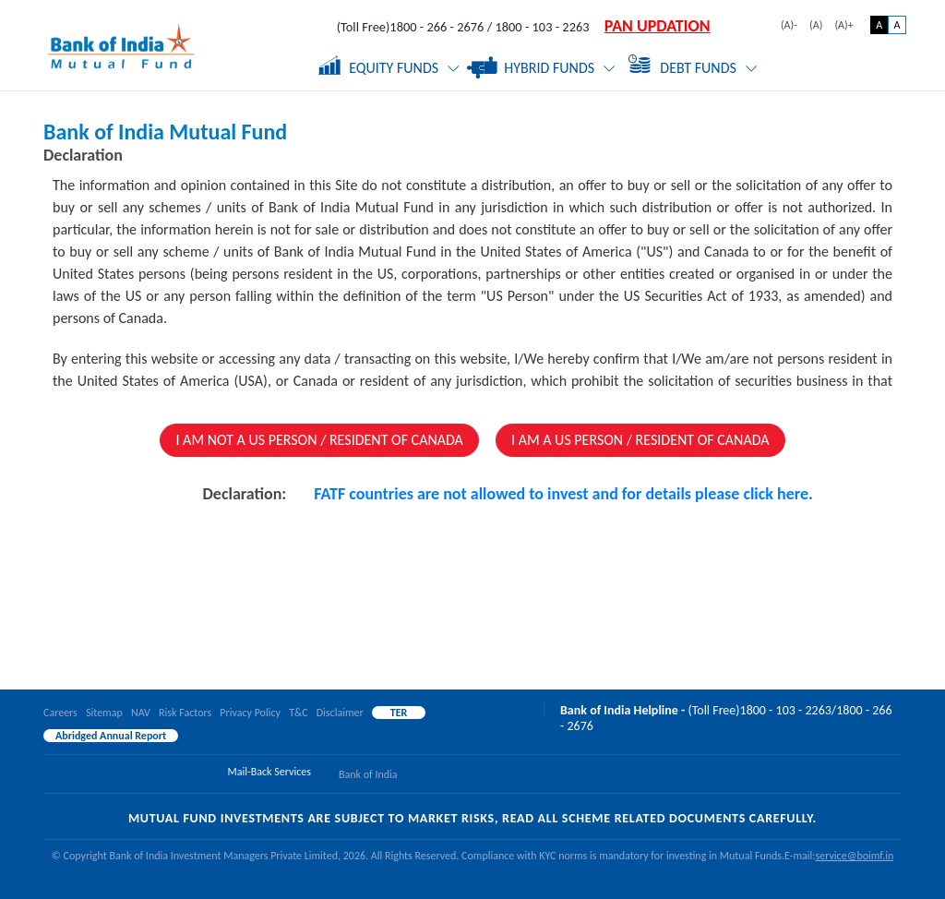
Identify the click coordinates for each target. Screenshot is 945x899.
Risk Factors (185, 712)
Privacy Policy (250, 712)
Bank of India (368, 774)
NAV (140, 712)
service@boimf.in (854, 855)
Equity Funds (389, 65)
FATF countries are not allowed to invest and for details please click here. (563, 494)
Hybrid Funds (544, 68)
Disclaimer (340, 712)
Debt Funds (693, 63)
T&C (298, 712)
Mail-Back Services (269, 771)
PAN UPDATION (657, 26)
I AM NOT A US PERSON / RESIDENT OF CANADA (318, 440)
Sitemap (104, 712)
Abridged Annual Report (110, 735)
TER (399, 712)
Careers (60, 712)
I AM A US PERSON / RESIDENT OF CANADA (640, 440)
